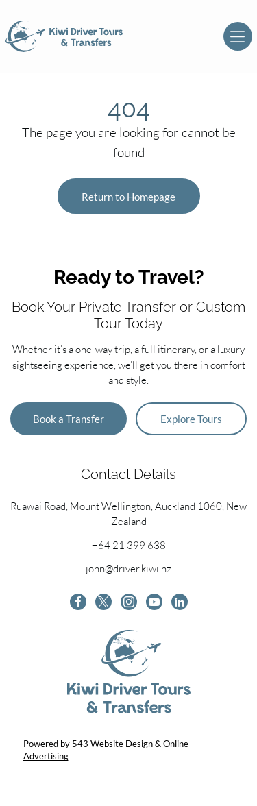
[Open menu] (237, 36)
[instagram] (129, 603)
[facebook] (78, 603)
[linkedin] (179, 603)
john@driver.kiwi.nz (128, 568)
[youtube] (154, 603)
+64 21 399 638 (129, 545)
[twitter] (103, 603)
